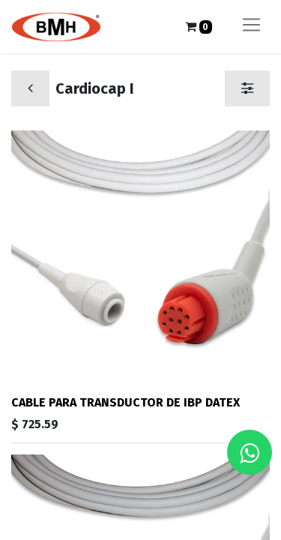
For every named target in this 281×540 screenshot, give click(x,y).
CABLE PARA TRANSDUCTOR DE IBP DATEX (125, 402)
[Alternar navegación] (251, 26)
